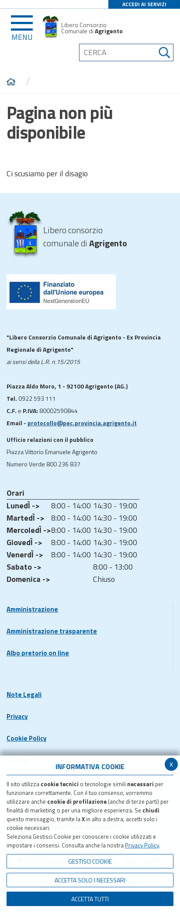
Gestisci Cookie (90, 861)
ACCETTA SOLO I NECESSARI (90, 880)
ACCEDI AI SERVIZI (144, 4)
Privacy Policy (142, 845)
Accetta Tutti (90, 898)
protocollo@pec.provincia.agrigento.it (82, 422)
